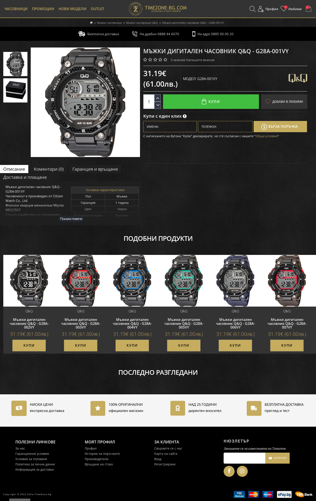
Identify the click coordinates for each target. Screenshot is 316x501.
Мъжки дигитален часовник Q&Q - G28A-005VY (183, 323)
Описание (14, 169)
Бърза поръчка (279, 127)
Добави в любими (284, 101)
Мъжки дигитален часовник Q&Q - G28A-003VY (80, 323)
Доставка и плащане (25, 177)
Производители (96, 459)
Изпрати (277, 458)
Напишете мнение (200, 60)
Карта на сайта (165, 454)
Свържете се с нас (168, 448)
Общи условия (267, 136)
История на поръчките (102, 454)
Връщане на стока (99, 464)
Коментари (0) (49, 169)
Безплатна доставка (98, 34)
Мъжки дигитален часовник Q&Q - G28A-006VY (235, 323)
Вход (157, 459)
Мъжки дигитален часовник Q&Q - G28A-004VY (132, 323)
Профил (91, 448)
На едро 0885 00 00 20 (212, 34)
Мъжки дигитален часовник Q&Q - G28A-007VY (287, 323)
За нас (20, 448)
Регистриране (165, 464)
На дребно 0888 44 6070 (155, 34)
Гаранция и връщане (95, 169)
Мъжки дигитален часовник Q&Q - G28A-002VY (29, 323)
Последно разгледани (158, 372)
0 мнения (178, 60)
